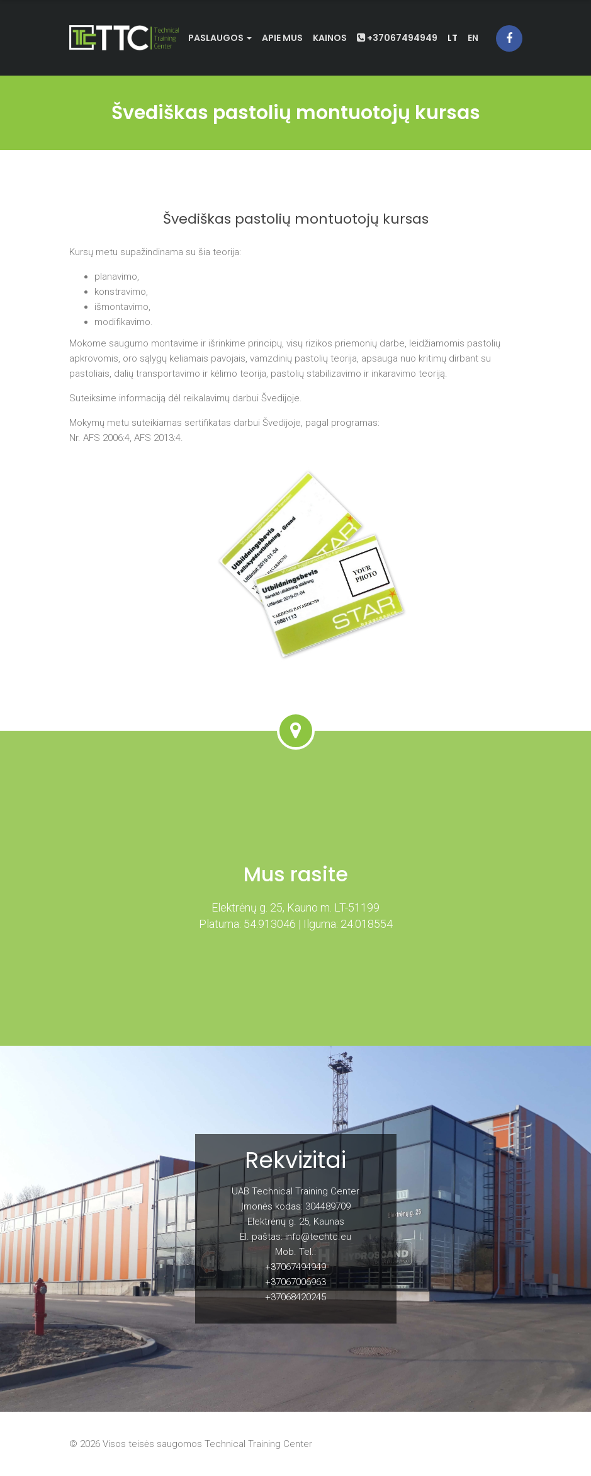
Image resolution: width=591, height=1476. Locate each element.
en (473, 37)
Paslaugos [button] (220, 37)
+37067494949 (397, 37)
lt (452, 37)
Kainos (330, 37)
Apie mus (282, 37)
